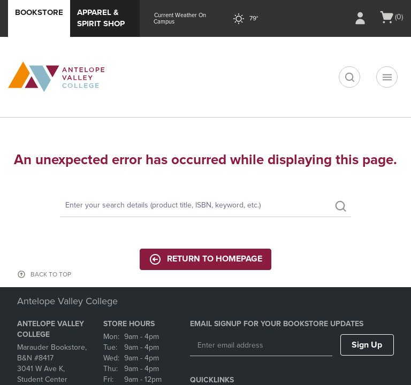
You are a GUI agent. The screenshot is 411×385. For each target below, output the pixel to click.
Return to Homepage (205, 259)
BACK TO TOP (51, 274)
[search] (349, 77)
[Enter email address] (261, 345)
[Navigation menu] (387, 77)
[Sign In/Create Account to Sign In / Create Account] (360, 18)
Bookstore (39, 12)
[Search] (205, 206)
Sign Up (367, 345)
